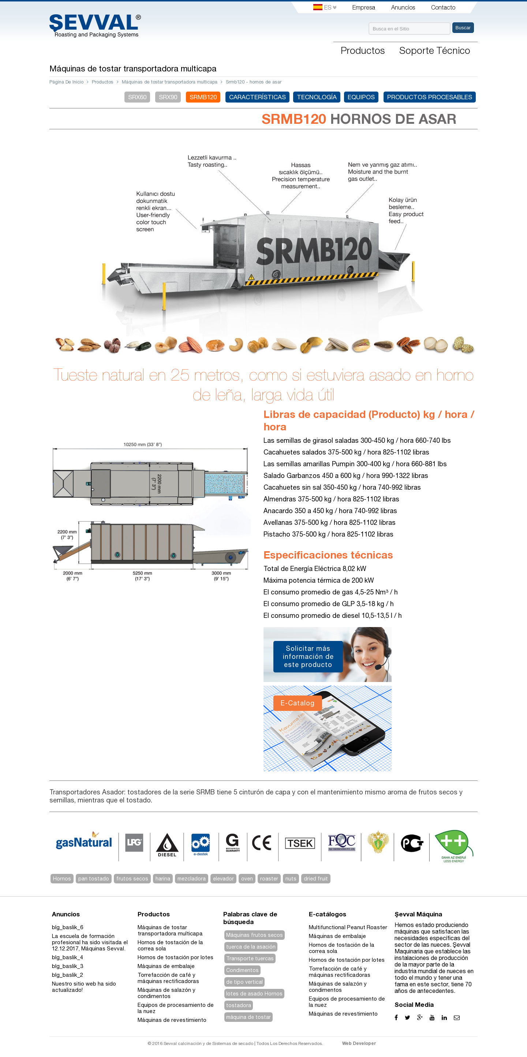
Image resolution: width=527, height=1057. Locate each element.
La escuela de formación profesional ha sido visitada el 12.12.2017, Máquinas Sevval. (90, 942)
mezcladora (191, 879)
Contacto (443, 7)
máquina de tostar (248, 1017)
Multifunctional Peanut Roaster (348, 927)
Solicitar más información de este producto (308, 656)
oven (247, 879)
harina (163, 879)
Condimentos (242, 970)
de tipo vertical (244, 982)
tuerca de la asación (251, 947)
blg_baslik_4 (67, 957)
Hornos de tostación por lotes (175, 957)
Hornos (62, 879)
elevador (223, 879)
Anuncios (403, 7)
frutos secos (132, 879)
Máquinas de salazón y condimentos (166, 993)
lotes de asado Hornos (254, 994)
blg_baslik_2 (67, 975)
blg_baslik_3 (67, 966)
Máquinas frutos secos (254, 935)
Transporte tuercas (250, 958)
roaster (269, 879)
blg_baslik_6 (67, 927)
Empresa (363, 7)
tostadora (238, 1005)
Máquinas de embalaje (166, 966)
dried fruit (316, 879)
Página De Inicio (66, 82)
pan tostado (93, 879)
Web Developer (359, 1043)
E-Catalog (298, 703)
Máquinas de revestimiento (172, 1020)
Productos (102, 82)
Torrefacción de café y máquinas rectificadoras (168, 978)
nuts (290, 879)
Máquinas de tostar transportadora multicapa (169, 82)
